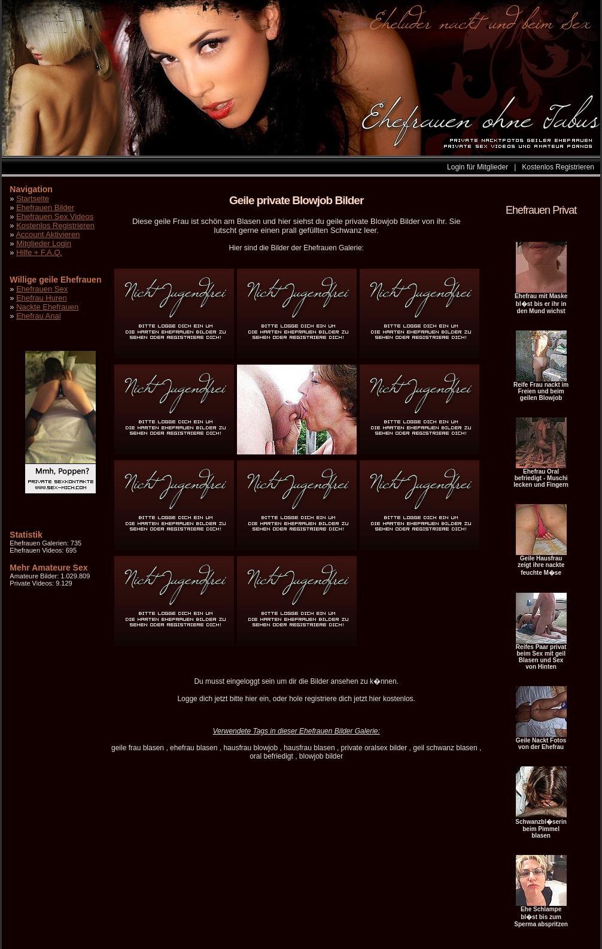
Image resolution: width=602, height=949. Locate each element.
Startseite (32, 198)
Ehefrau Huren (41, 297)
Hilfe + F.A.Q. (39, 252)
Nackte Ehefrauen (47, 306)
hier (251, 699)
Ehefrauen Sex (42, 288)
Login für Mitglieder (477, 167)
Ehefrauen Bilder (45, 207)
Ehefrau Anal (38, 315)
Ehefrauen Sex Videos (54, 216)
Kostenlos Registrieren (558, 167)
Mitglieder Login (43, 243)
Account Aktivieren (48, 234)
